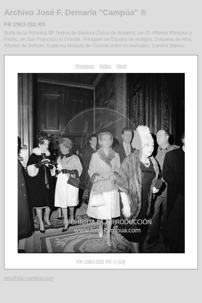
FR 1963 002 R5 (24, 24)
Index (105, 66)
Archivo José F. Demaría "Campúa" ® (75, 12)
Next (122, 66)
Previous (84, 66)
